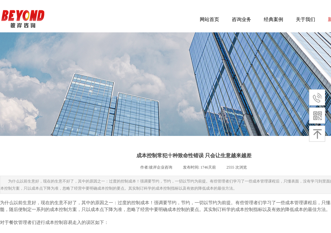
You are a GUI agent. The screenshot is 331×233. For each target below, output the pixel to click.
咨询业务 (241, 19)
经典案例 (273, 19)
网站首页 (209, 19)
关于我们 (305, 19)
